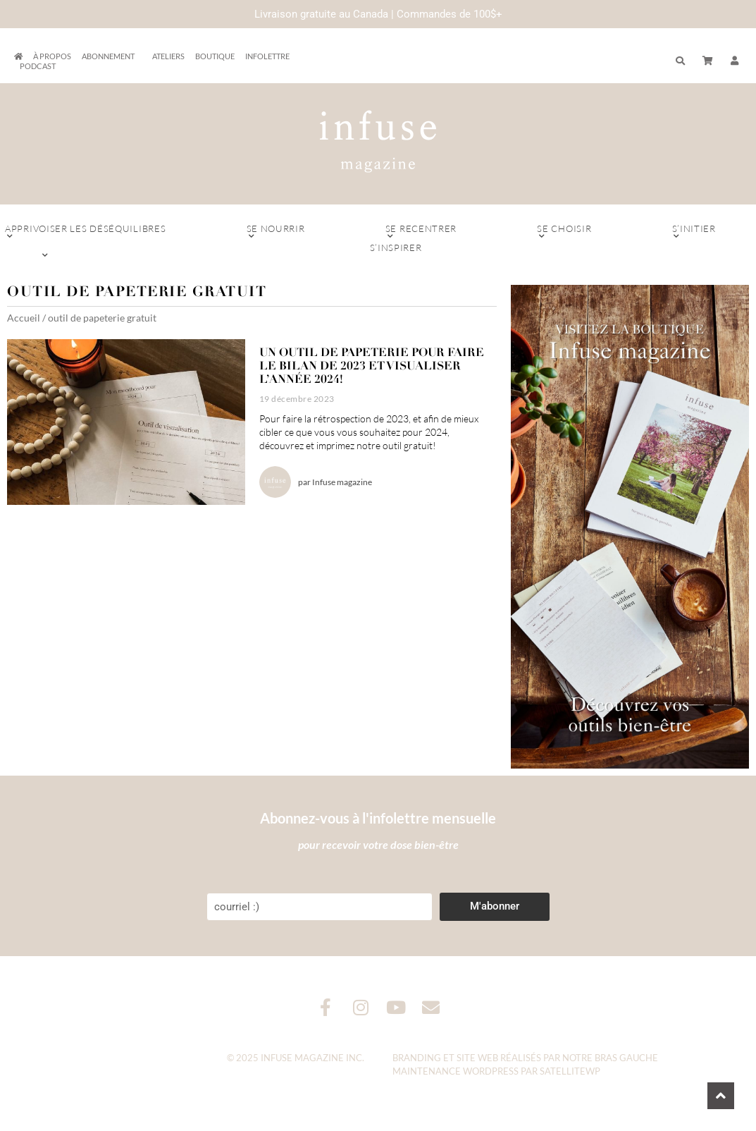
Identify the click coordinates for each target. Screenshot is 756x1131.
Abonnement (112, 56)
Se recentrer (421, 232)
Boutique (215, 56)
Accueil (23, 318)
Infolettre (267, 56)
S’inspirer (395, 251)
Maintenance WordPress (455, 1071)
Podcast (38, 66)
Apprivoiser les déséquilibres (85, 232)
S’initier (694, 232)
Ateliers (168, 56)
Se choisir (564, 232)
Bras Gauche (626, 1057)
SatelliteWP (570, 1071)
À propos (52, 56)
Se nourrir (276, 232)
